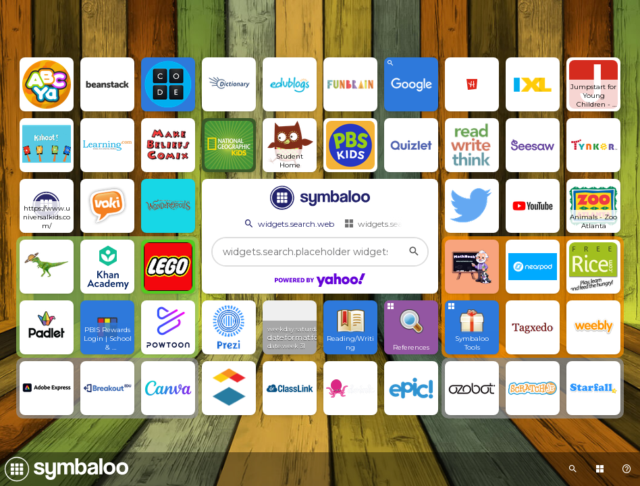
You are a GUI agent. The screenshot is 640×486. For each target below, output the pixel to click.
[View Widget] (290, 327)
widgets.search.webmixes (399, 223)
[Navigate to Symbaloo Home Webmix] (64, 469)
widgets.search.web (288, 223)
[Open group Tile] (472, 327)
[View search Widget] (411, 84)
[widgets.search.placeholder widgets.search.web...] (320, 251)
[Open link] (47, 84)
